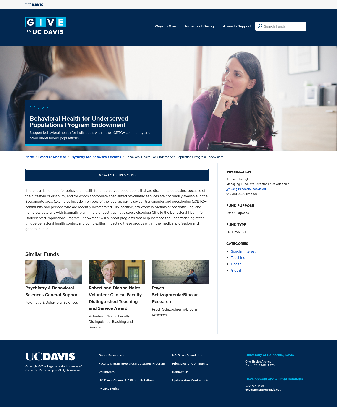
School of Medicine (52, 157)
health (236, 264)
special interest (243, 251)
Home (29, 157)
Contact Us (180, 372)
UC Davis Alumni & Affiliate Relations (126, 380)
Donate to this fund (116, 174)
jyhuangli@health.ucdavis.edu (247, 188)
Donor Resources (111, 355)
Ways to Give (165, 26)
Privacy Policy (109, 388)
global (236, 270)
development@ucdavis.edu (263, 389)
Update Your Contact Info (190, 380)
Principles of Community (190, 363)
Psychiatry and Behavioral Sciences (96, 157)
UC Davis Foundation (187, 355)
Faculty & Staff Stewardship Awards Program (132, 363)
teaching (238, 257)
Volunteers (107, 372)
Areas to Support (237, 26)
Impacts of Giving (199, 26)
